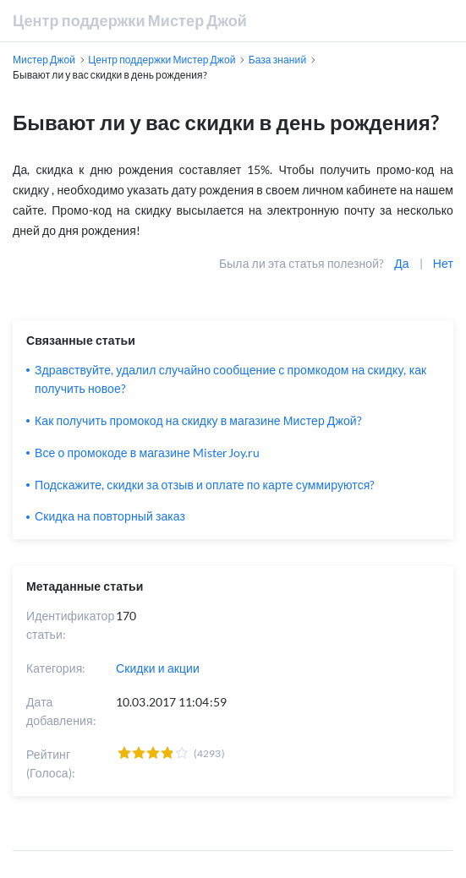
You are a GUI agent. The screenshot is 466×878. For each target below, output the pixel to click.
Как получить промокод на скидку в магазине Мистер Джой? (198, 420)
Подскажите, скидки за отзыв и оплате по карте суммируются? (205, 484)
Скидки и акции (158, 668)
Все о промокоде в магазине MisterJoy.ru (147, 452)
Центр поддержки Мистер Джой (130, 20)
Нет (443, 263)
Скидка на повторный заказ (110, 516)
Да (401, 263)
